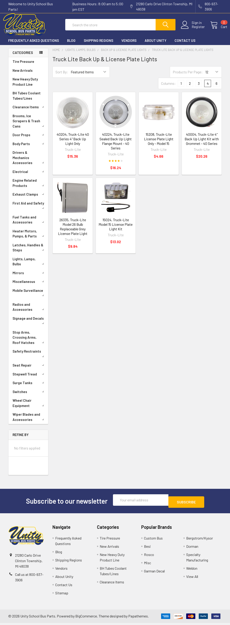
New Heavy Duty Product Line (25, 85)
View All (192, 578)
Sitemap (61, 595)
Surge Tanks (29, 387)
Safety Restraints (29, 357)
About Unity (155, 45)
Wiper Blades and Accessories (29, 421)
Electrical (29, 176)
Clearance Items (29, 111)
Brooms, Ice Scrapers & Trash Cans (29, 125)
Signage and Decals (29, 324)
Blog (71, 45)
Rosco (149, 556)
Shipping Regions (98, 45)
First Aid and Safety (29, 209)
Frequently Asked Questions (33, 45)
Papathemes (138, 618)
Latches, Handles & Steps (29, 251)
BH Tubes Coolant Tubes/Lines (27, 99)
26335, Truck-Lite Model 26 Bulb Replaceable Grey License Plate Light (72, 231)
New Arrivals (23, 74)
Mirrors (29, 277)
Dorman (192, 548)
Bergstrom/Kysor (199, 540)
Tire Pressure (23, 66)
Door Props (29, 139)
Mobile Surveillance (29, 297)
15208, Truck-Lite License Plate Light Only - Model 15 (158, 142)
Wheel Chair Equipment (29, 407)
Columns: (168, 87)
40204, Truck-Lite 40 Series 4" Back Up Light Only (73, 142)
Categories (23, 57)
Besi (147, 548)
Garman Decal (154, 573)
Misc (147, 565)
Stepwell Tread (29, 378)
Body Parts (29, 148)
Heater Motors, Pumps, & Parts (29, 237)
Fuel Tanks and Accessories (29, 224)
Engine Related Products (29, 187)
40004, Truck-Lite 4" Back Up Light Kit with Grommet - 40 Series (202, 142)
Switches (29, 396)
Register (192, 29)
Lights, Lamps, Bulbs (29, 265)
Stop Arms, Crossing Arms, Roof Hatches (29, 341)
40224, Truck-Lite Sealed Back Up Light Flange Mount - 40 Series (115, 145)
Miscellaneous (29, 286)
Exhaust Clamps (29, 198)
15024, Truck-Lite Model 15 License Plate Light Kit (116, 228)
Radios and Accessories (29, 311)
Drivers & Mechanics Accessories (29, 161)
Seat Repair (29, 369)
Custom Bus (153, 540)
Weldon (191, 570)
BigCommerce (86, 618)
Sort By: (61, 76)
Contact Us (185, 45)
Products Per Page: (188, 76)
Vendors (128, 45)
